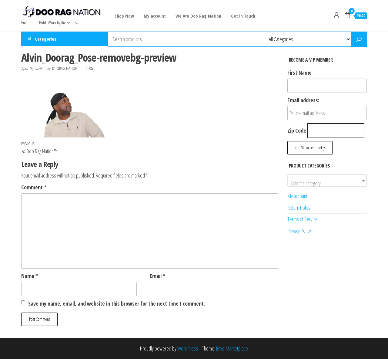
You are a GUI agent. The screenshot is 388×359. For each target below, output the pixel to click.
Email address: (303, 100)
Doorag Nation (65, 68)
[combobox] (327, 180)
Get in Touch (241, 16)
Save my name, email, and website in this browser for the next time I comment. (116, 303)
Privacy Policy (299, 230)
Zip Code (296, 130)
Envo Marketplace (232, 348)
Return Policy (298, 207)
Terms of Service (302, 219)
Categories (45, 39)
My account (154, 16)
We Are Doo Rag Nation (197, 16)
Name (29, 275)
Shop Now (124, 16)
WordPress (187, 348)
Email (157, 275)
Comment (33, 187)
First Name (299, 72)
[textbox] (327, 183)
